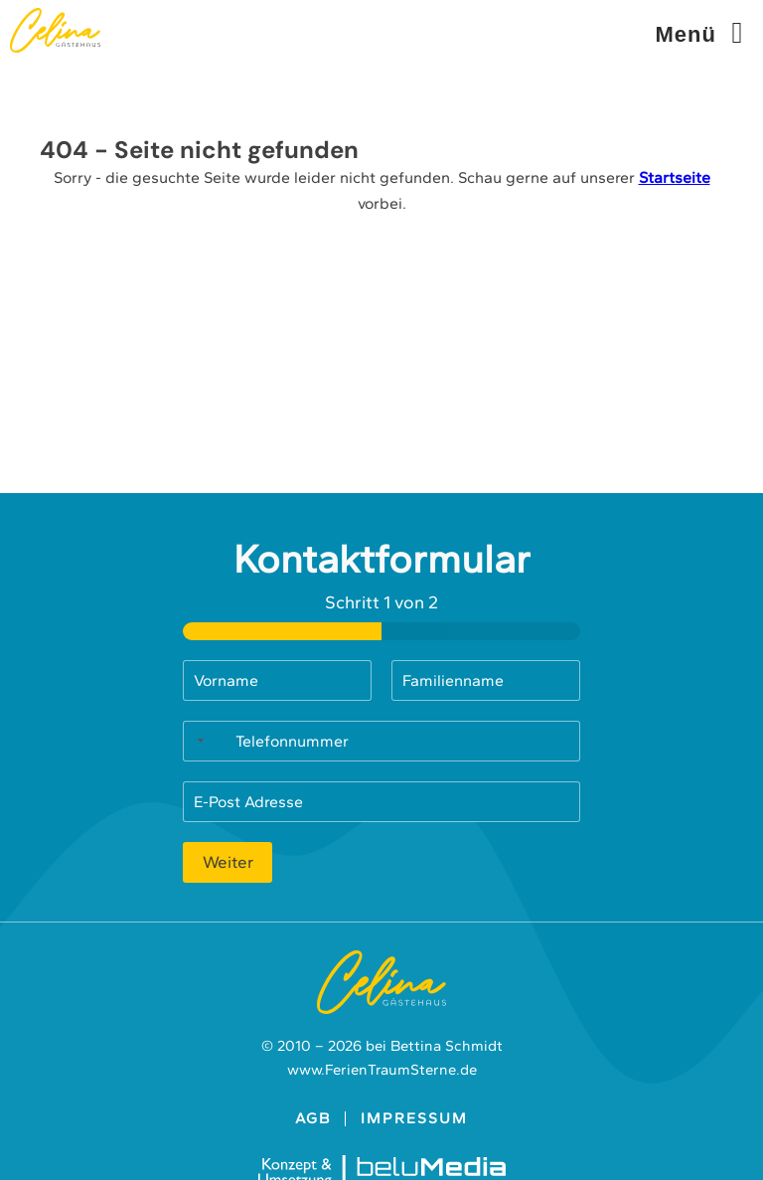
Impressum (414, 1118)
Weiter (228, 862)
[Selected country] (197, 741)
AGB (313, 1118)
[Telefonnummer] (381, 741)
